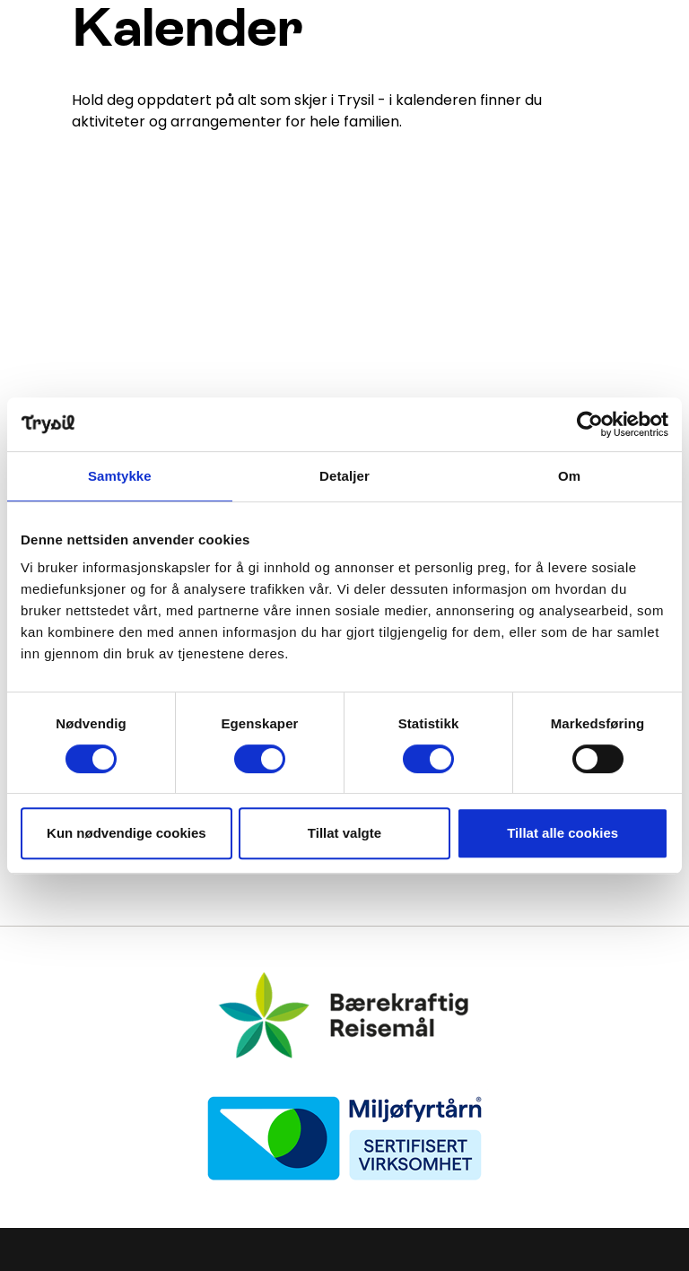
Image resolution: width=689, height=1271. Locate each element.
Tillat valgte (344, 832)
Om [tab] (569, 475)
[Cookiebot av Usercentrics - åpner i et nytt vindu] (589, 424)
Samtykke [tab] (120, 475)
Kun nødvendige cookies (126, 832)
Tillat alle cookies (562, 832)
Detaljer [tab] (344, 475)
